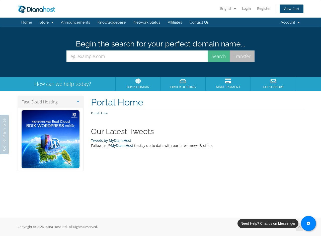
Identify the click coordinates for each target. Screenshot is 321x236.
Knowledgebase (112, 22)
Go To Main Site (4, 134)
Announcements (75, 22)
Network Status (146, 22)
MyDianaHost (122, 145)
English (228, 8)
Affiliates (175, 22)
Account (290, 22)
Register (264, 8)
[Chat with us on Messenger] (308, 223)
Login (246, 8)
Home (26, 22)
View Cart (291, 8)
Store (46, 22)
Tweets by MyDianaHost (111, 140)
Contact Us (199, 22)
